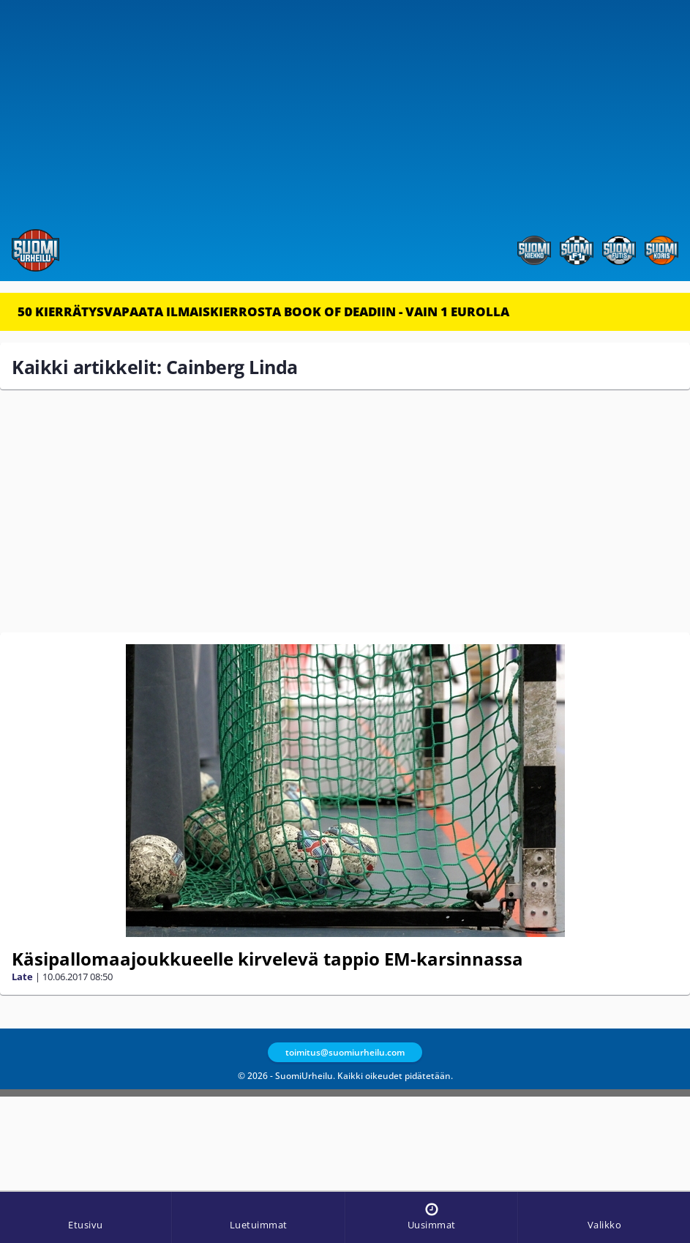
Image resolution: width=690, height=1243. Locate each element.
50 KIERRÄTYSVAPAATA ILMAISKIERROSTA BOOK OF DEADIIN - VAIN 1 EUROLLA (263, 311)
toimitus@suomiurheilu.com (345, 1052)
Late (22, 976)
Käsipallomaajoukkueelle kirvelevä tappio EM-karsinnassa (267, 959)
